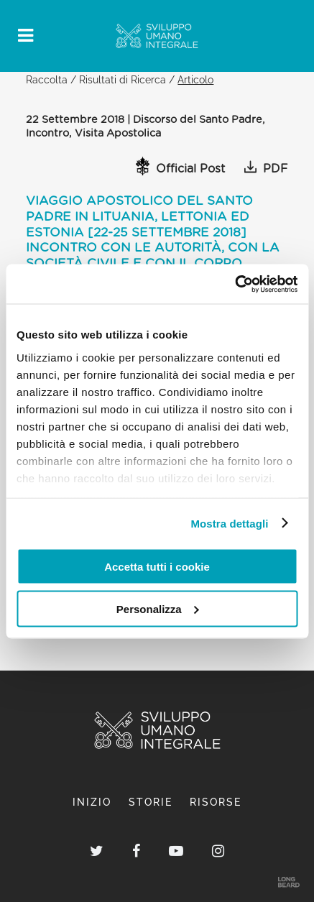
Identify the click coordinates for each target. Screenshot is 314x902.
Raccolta (47, 79)
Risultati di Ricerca (122, 79)
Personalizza (157, 608)
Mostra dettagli (229, 523)
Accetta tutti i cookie (157, 567)
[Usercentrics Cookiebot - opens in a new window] (234, 284)
